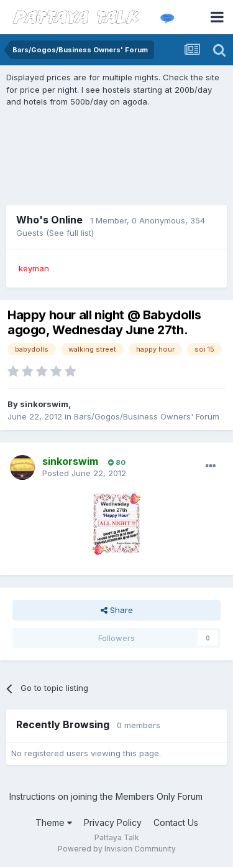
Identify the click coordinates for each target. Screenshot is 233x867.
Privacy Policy (113, 822)
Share (117, 610)
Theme (53, 822)
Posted (84, 473)
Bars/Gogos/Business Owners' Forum (146, 416)
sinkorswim (44, 404)
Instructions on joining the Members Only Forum (106, 796)
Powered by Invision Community (117, 848)
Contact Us (175, 822)
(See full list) (70, 233)
